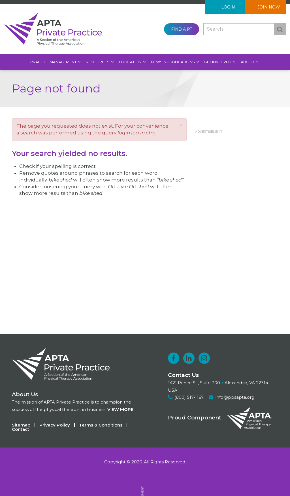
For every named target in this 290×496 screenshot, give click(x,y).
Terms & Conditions (100, 425)
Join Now (268, 7)
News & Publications (173, 62)
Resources (98, 62)
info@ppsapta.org (235, 397)
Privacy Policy (54, 425)
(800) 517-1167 (189, 397)
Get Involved (218, 62)
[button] (180, 125)
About (248, 62)
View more (120, 409)
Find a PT (181, 29)
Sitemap (21, 425)
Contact (20, 429)
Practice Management (53, 62)
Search (280, 29)
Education (130, 62)
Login (228, 7)
